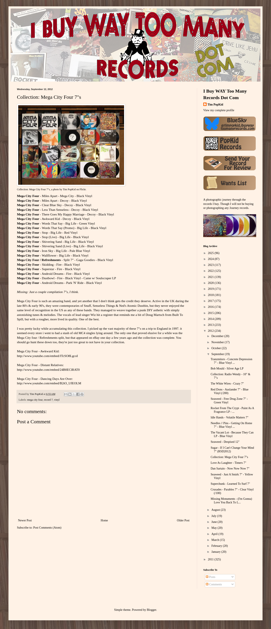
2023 (211, 265)
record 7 (48, 399)
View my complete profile (218, 110)
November (218, 342)
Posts (210, 577)
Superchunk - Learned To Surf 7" (230, 483)
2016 (211, 306)
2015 (211, 313)
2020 (211, 283)
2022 (211, 270)
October (216, 348)
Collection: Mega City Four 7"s (229, 457)
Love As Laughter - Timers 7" (228, 462)
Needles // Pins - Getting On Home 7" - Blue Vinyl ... (231, 425)
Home (104, 520)
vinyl (56, 399)
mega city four (35, 399)
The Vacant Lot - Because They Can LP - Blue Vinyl (232, 434)
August (216, 509)
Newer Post (25, 520)
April (214, 534)
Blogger (151, 609)
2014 (211, 319)
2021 (211, 277)
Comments (214, 584)
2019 (211, 288)
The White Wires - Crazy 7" (227, 383)
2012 (211, 330)
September (218, 354)
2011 (211, 559)
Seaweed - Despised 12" (225, 441)
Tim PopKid (69, 189)
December (217, 336)
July (214, 516)
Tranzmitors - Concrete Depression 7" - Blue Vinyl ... (231, 361)
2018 (211, 295)
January (216, 551)
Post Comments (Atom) (47, 527)
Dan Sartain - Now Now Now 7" (230, 468)
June (214, 521)
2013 (211, 324)
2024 (211, 259)
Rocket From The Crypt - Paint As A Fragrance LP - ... (232, 410)
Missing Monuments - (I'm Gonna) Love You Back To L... (231, 500)
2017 (211, 301)
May (214, 527)
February (217, 545)
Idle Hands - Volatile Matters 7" (229, 417)
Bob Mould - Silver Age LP (227, 368)
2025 (211, 253)
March (215, 540)
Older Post (183, 520)
